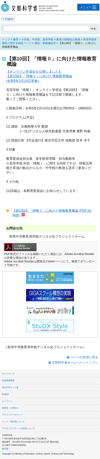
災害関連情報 (8, 380)
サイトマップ (8, 374)
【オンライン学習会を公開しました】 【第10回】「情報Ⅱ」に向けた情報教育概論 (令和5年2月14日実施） (39, 76)
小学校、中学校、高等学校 (37, 39)
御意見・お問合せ (10, 408)
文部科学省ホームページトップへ (75, 362)
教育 (15, 39)
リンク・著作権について (13, 421)
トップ (6, 39)
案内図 (5, 449)
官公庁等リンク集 (10, 387)
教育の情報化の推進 (68, 39)
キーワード (7, 401)
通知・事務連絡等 (45, 43)
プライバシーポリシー (12, 415)
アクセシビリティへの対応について (18, 428)
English (9, 19)
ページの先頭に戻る (84, 357)
